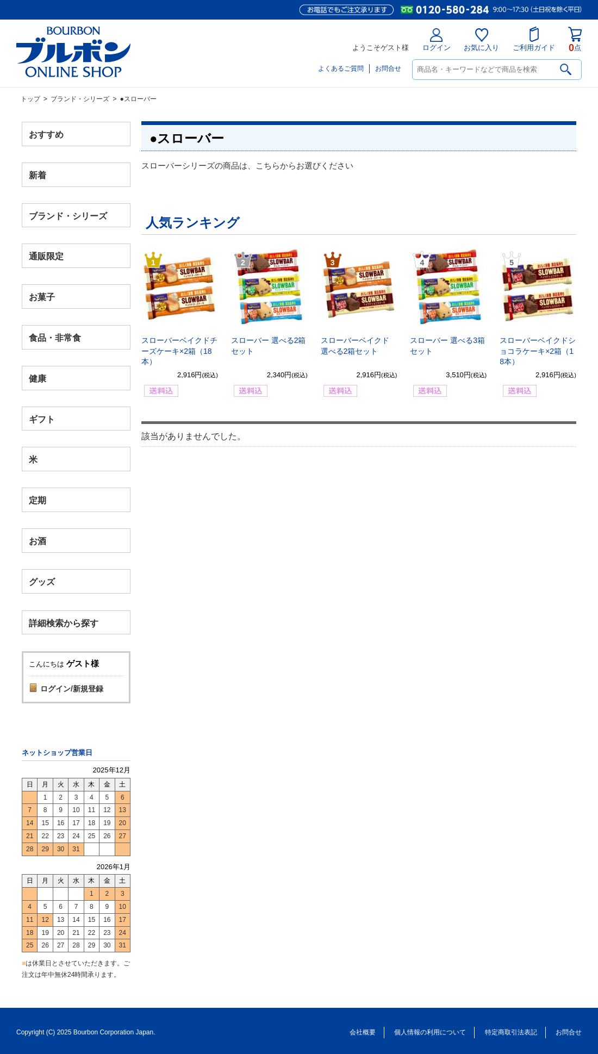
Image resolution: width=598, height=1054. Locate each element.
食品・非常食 (55, 337)
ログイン (436, 40)
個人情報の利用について (430, 1032)
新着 (37, 174)
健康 (37, 378)
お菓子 (42, 297)
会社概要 (363, 1032)
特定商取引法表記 (511, 1032)
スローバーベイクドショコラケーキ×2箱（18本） (538, 351)
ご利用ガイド (534, 39)
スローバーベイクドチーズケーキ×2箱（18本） (179, 351)
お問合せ (388, 68)
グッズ (42, 581)
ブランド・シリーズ (80, 99)
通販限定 (46, 256)
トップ (30, 99)
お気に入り (481, 40)
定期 (37, 500)
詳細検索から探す (63, 622)
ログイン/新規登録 (71, 688)
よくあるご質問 (341, 68)
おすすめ (46, 134)
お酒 (37, 540)
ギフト (42, 418)
